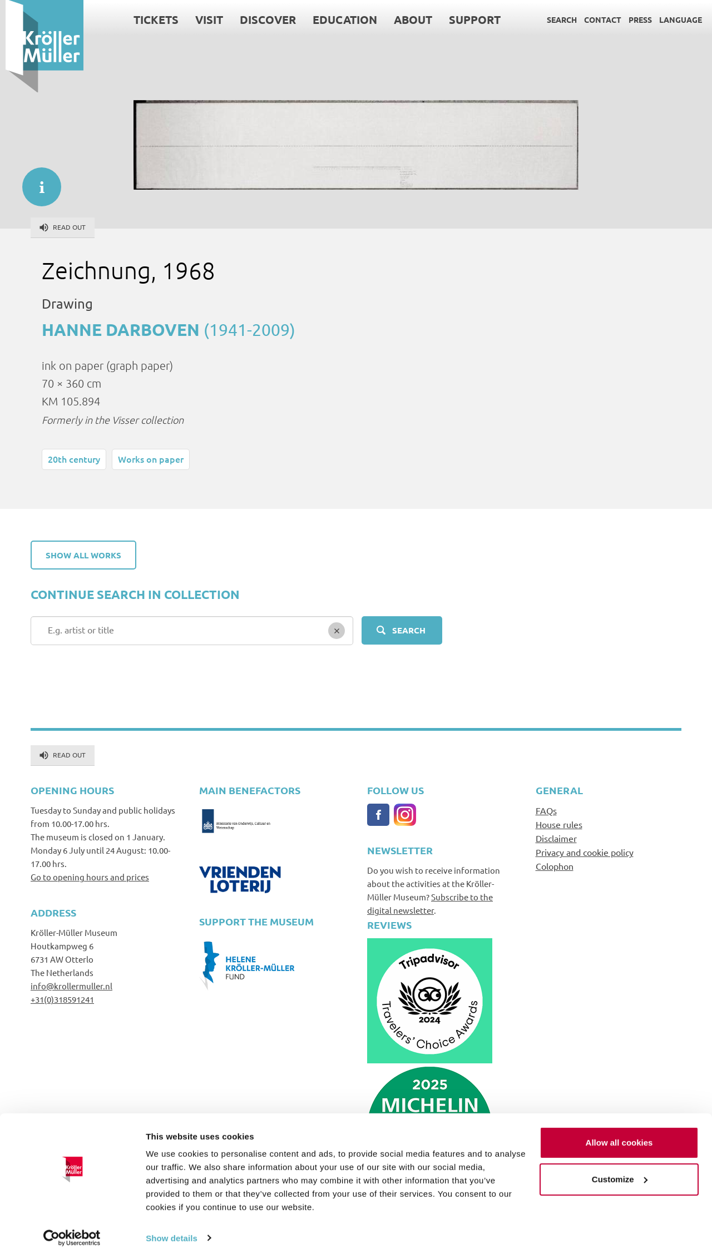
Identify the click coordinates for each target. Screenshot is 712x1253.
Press (634, 19)
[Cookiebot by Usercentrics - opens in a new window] (72, 1231)
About (407, 19)
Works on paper (151, 459)
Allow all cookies (619, 1136)
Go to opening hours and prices (90, 876)
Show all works (83, 555)
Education (339, 19)
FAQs (546, 810)
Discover (262, 19)
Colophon (554, 865)
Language (675, 19)
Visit (203, 19)
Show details (171, 1231)
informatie (36, 181)
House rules (559, 824)
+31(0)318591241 (62, 999)
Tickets (150, 19)
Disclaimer (556, 838)
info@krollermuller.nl (71, 985)
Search (556, 19)
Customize (619, 1172)
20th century (74, 459)
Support (469, 19)
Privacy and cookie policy (585, 852)
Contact (597, 19)
